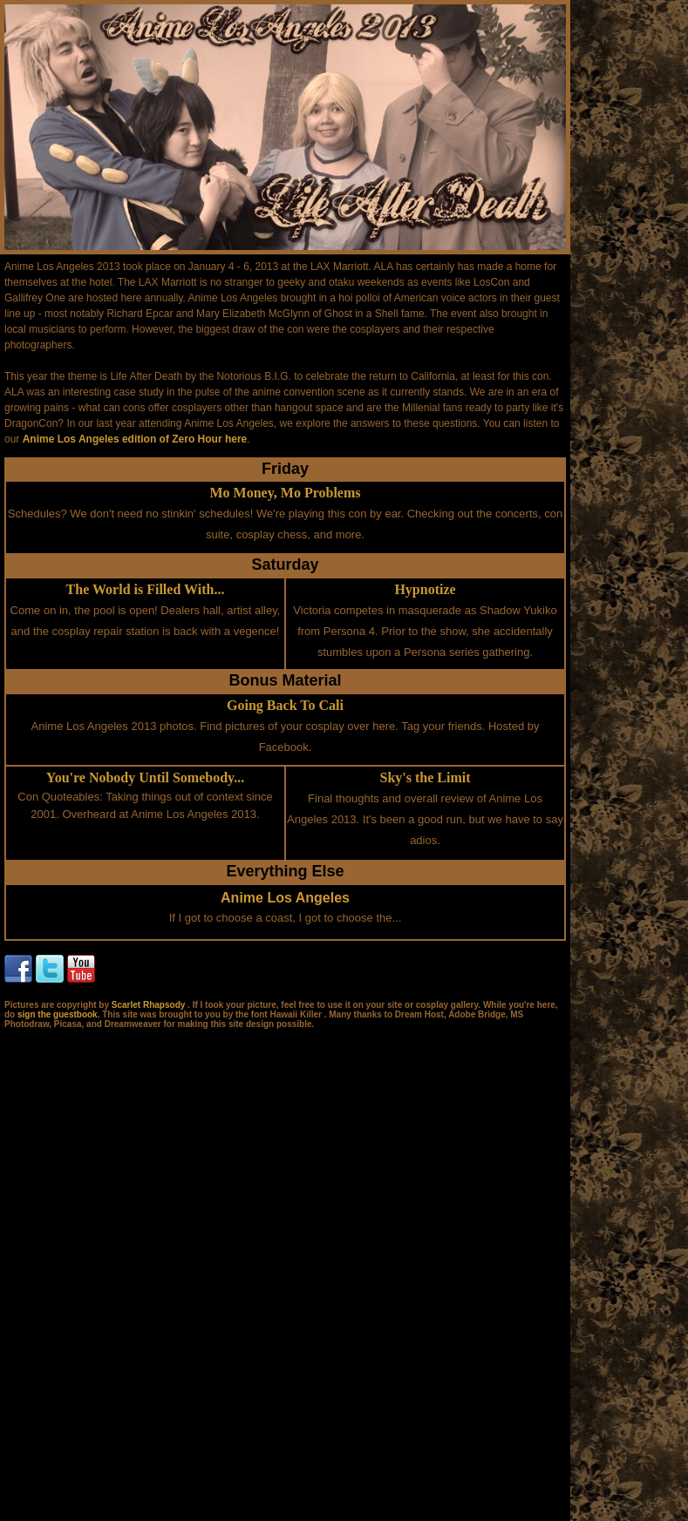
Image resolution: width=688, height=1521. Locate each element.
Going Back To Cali (285, 705)
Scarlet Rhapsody (149, 1005)
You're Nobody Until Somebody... (145, 777)
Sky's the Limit (424, 777)
